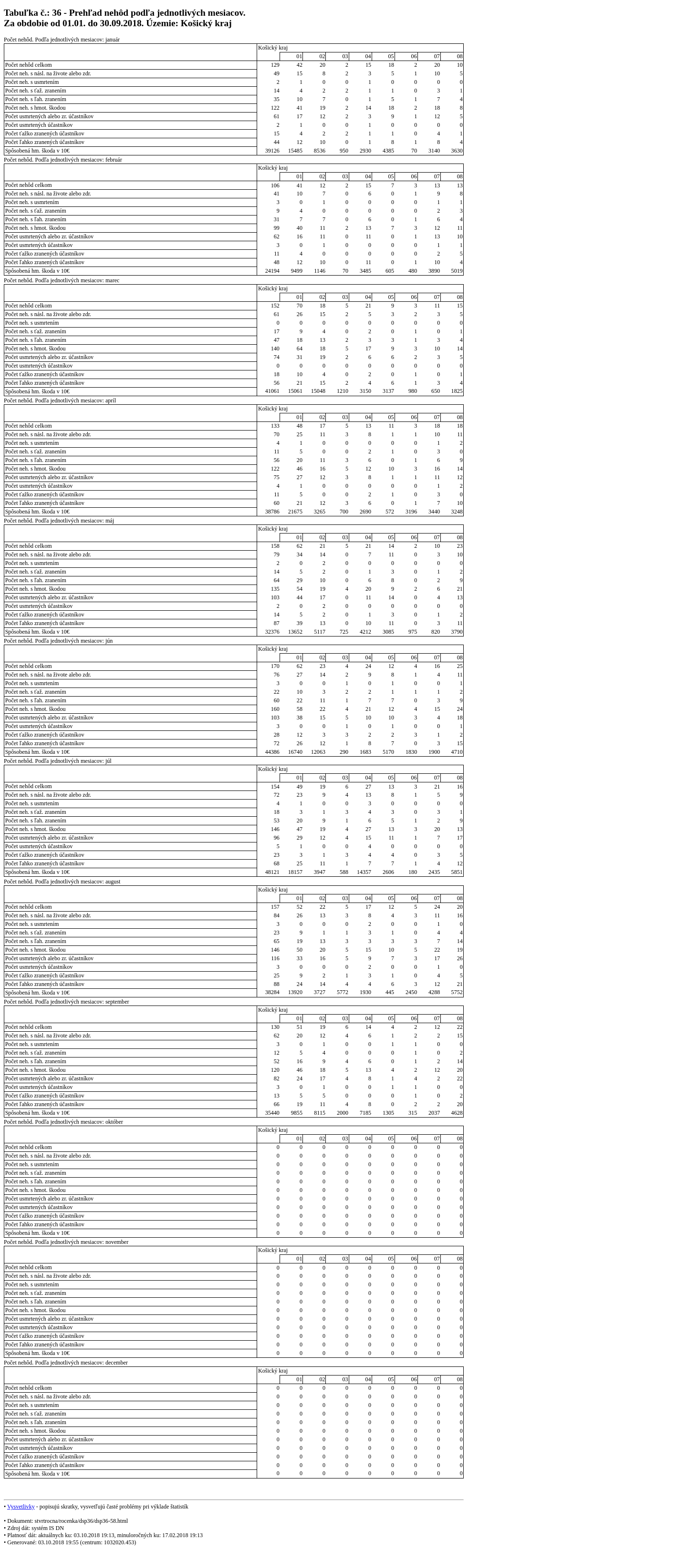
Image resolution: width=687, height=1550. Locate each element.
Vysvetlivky (21, 1506)
